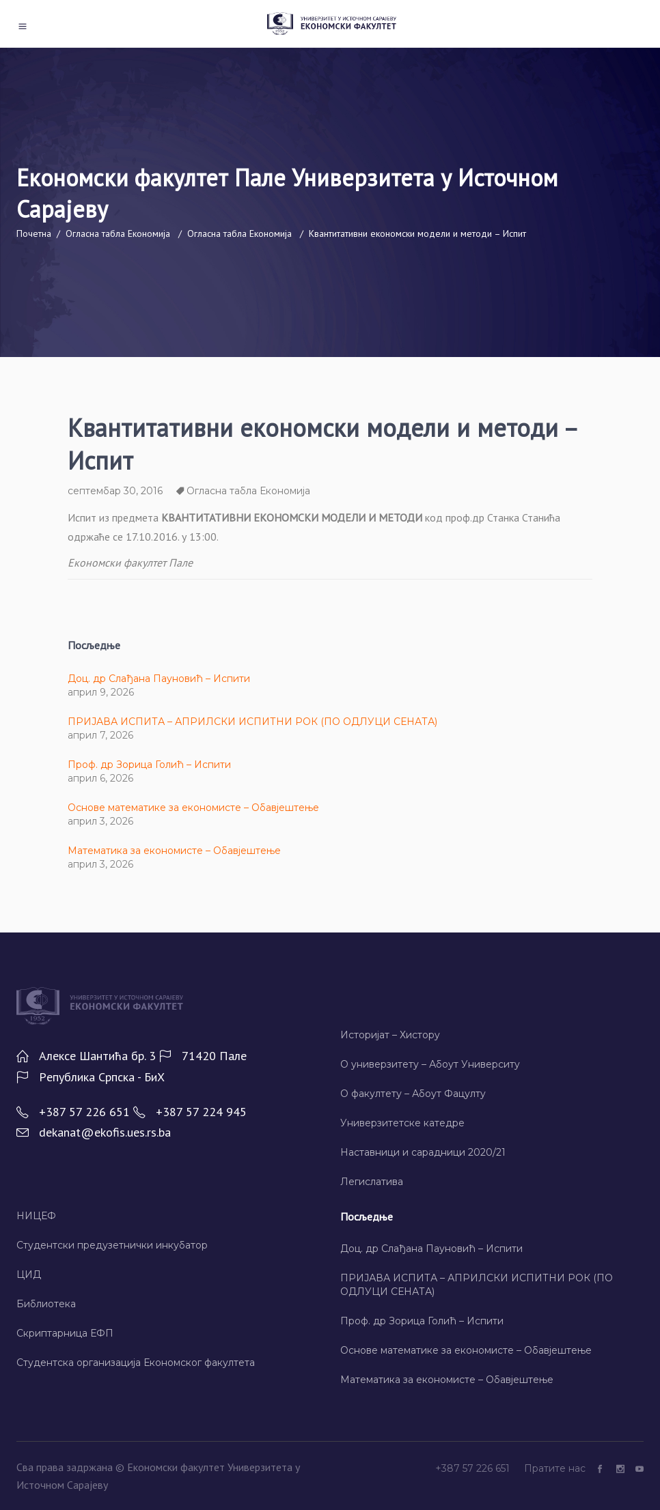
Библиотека (46, 1304)
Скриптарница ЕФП (64, 1333)
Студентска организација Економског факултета (135, 1362)
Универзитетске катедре (402, 1123)
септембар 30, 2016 (115, 491)
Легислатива (371, 1182)
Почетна (33, 233)
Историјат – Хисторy (390, 1035)
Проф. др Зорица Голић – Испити (149, 764)
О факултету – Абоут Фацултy (413, 1093)
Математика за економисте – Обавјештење (174, 850)
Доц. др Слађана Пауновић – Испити (159, 678)
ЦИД (28, 1274)
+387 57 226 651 (473, 1468)
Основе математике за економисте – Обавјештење (193, 807)
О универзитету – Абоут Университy (430, 1064)
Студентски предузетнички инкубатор (112, 1245)
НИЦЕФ (36, 1216)
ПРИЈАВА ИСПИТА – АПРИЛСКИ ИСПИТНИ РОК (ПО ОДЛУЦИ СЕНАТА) (252, 721)
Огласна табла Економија (118, 233)
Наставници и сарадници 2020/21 (423, 1152)
